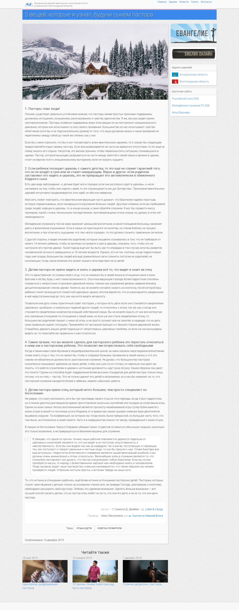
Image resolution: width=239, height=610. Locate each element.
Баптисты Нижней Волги (148, 515)
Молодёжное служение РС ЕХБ (191, 105)
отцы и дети (84, 528)
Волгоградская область (194, 81)
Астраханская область (194, 74)
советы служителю (109, 528)
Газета (194, 1)
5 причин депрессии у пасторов (142, 584)
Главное (162, 1)
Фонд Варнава (181, 112)
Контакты (206, 1)
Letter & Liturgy (154, 509)
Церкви (173, 1)
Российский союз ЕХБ (185, 98)
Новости (184, 1)
